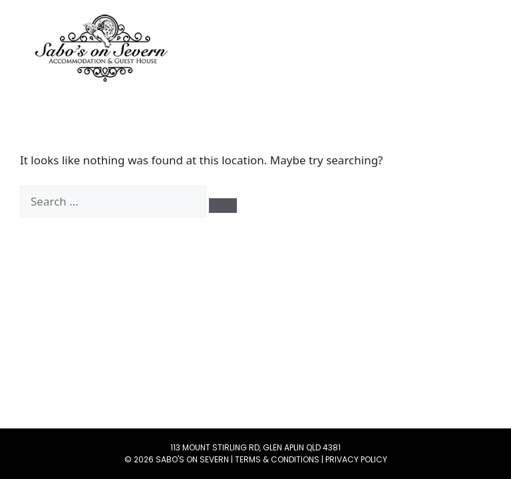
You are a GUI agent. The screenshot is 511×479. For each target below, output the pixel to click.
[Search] (223, 205)
